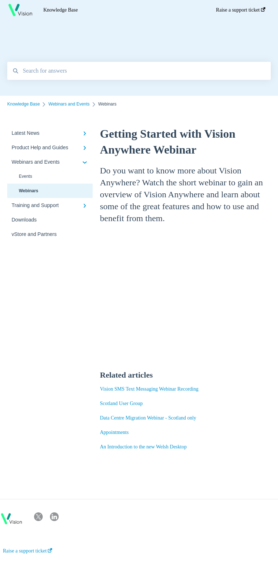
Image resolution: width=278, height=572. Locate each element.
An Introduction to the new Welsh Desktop (143, 447)
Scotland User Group (121, 403)
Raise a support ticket (27, 551)
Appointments (114, 432)
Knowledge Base (60, 10)
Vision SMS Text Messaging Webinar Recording (149, 389)
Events (25, 176)
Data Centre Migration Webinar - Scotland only (148, 418)
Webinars (28, 190)
